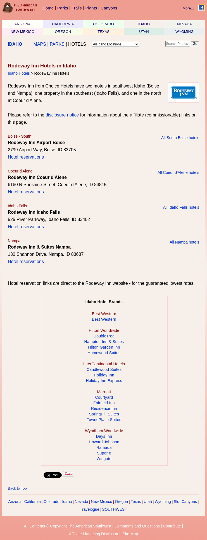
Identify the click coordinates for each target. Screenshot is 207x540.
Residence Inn (104, 408)
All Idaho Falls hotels (181, 207)
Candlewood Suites (104, 369)
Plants (91, 8)
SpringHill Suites (104, 414)
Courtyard (104, 397)
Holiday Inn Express (104, 380)
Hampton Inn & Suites (104, 341)
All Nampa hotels (184, 242)
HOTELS (77, 44)
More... (188, 8)
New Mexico (101, 501)
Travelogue (89, 509)
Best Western (104, 319)
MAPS (40, 44)
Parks (62, 8)
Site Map (130, 534)
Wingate (104, 458)
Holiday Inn (104, 375)
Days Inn (104, 436)
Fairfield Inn (104, 403)
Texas (136, 501)
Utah (148, 501)
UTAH (144, 32)
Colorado (52, 501)
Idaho (67, 501)
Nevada (81, 501)
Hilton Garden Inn (104, 347)
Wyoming (163, 501)
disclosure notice (62, 115)
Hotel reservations (26, 157)
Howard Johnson (104, 442)
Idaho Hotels (19, 73)
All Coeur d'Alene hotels (178, 172)
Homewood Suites (104, 353)
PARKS (57, 44)
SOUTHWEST (114, 509)
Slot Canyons (185, 501)
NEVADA (184, 24)
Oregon (121, 501)
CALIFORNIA (63, 24)
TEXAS (103, 32)
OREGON (63, 32)
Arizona (15, 501)
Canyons (109, 8)
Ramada (104, 447)
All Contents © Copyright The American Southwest (67, 526)
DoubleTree (104, 336)
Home (48, 8)
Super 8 (104, 453)
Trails (77, 8)
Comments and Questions (137, 526)
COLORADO (103, 24)
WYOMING (184, 32)
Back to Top (17, 488)
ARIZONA (23, 24)
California (32, 501)
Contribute (172, 526)
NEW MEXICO (22, 32)
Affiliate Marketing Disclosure (94, 534)
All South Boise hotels (180, 137)
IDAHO (144, 24)
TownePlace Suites (104, 419)
